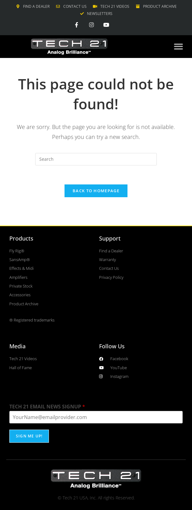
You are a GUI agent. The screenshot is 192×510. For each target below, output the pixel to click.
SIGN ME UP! (29, 436)
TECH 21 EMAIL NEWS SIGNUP (47, 406)
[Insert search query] (96, 159)
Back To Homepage (96, 190)
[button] (178, 46)
